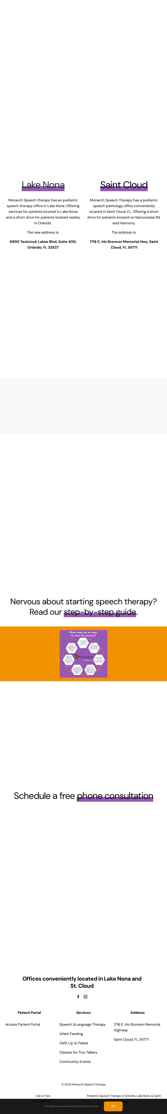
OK (113, 1106)
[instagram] (85, 997)
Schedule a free (83, 796)
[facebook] (78, 997)
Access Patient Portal (22, 1024)
